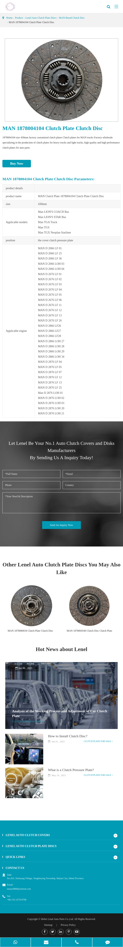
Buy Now (16, 163)
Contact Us (15, 868)
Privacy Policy (68, 925)
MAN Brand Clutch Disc (72, 17)
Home (9, 17)
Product (19, 17)
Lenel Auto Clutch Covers (28, 835)
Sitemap (48, 925)
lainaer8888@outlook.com (19, 889)
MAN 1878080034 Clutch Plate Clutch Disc (30, 630)
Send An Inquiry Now (61, 525)
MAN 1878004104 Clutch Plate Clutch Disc (31, 22)
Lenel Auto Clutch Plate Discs (41, 17)
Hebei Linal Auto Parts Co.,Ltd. (57, 919)
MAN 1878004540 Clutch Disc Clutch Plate (89, 630)
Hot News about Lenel (61, 649)
